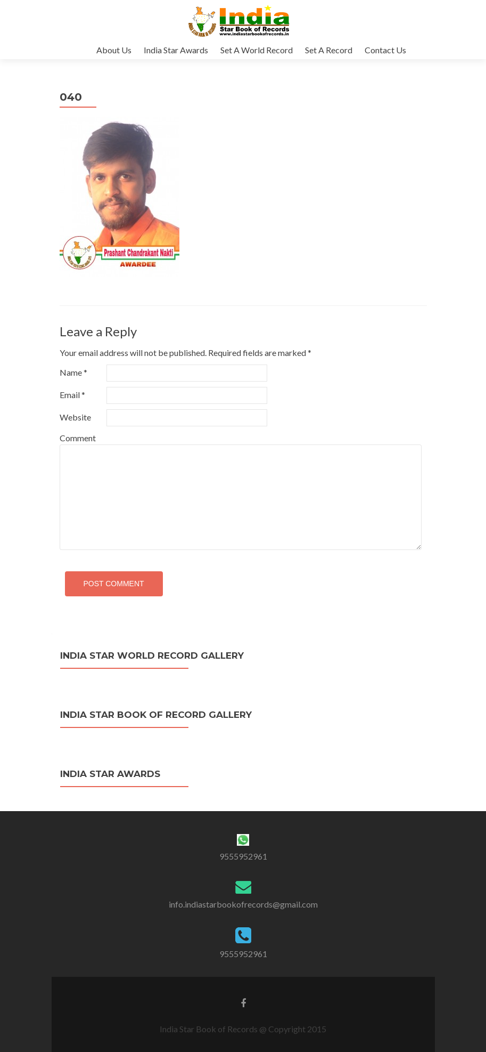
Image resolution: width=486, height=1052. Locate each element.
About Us (113, 50)
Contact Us (385, 50)
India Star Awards (176, 50)
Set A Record (328, 50)
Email (72, 395)
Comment (78, 438)
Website (75, 417)
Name (73, 372)
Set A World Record (256, 50)
